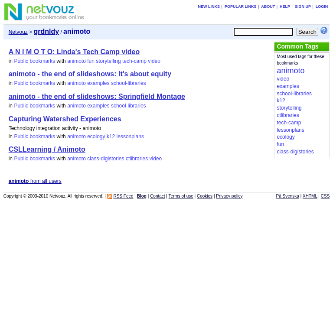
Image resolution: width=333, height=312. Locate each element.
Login (322, 6)
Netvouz (18, 32)
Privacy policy (229, 196)
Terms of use (181, 196)
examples (98, 83)
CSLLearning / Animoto (47, 149)
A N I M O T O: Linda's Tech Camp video (74, 51)
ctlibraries (137, 159)
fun (91, 61)
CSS (325, 196)
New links (209, 6)
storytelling (108, 61)
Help (285, 6)
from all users (35, 181)
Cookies (204, 196)
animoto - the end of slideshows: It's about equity (90, 74)
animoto (76, 61)
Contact (157, 196)
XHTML (310, 196)
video (154, 61)
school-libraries (128, 83)
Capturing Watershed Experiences (65, 119)
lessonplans (130, 136)
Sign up (303, 6)
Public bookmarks (34, 61)
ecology (96, 136)
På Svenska (287, 196)
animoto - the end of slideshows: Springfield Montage (97, 96)
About (268, 6)
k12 (111, 136)
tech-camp (134, 61)
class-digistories (105, 159)
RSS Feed (123, 196)
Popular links (241, 6)
